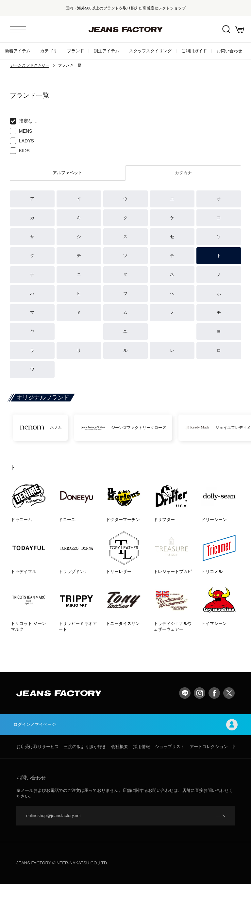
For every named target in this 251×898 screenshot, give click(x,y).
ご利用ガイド (194, 50)
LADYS (22, 141)
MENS (21, 131)
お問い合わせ (229, 50)
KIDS (20, 150)
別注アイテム (106, 50)
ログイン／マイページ (125, 737)
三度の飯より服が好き (85, 760)
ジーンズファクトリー (29, 65)
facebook (214, 705)
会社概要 (119, 760)
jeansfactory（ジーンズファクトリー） (125, 29)
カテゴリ (48, 50)
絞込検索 (222, 29)
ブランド (75, 50)
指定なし (23, 121)
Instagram (199, 705)
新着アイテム (17, 50)
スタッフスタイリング (150, 50)
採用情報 (141, 760)
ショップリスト (170, 760)
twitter (229, 705)
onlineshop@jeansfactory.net (53, 829)
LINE (185, 705)
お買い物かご (238, 29)
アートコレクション (209, 760)
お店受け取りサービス (37, 760)
